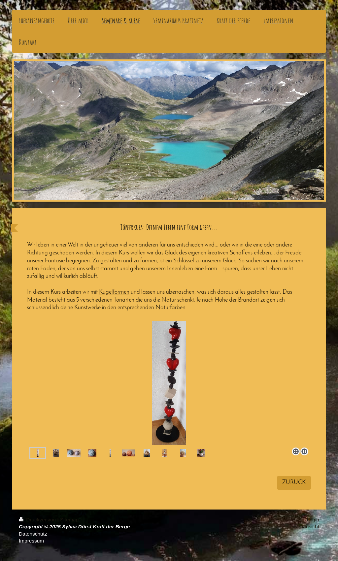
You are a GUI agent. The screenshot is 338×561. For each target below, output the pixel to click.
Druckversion (38, 519)
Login (313, 519)
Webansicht (306, 526)
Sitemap (69, 519)
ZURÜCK (294, 482)
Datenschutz (33, 534)
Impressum (31, 541)
